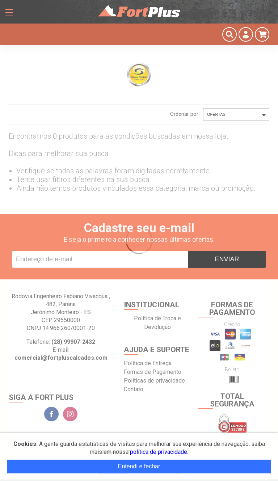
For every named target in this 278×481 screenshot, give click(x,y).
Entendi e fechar (139, 466)
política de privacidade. (159, 451)
